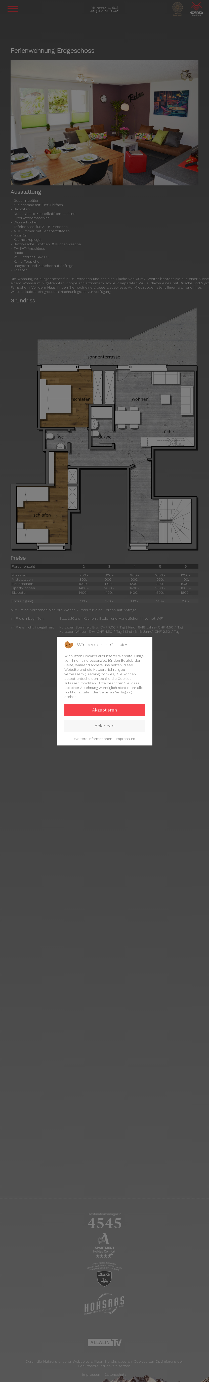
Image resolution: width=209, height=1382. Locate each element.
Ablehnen (104, 725)
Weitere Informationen (93, 739)
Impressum (125, 739)
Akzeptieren (104, 710)
